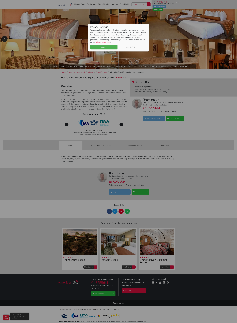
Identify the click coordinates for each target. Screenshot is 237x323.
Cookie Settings (132, 47)
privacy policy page (103, 42)
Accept (104, 47)
